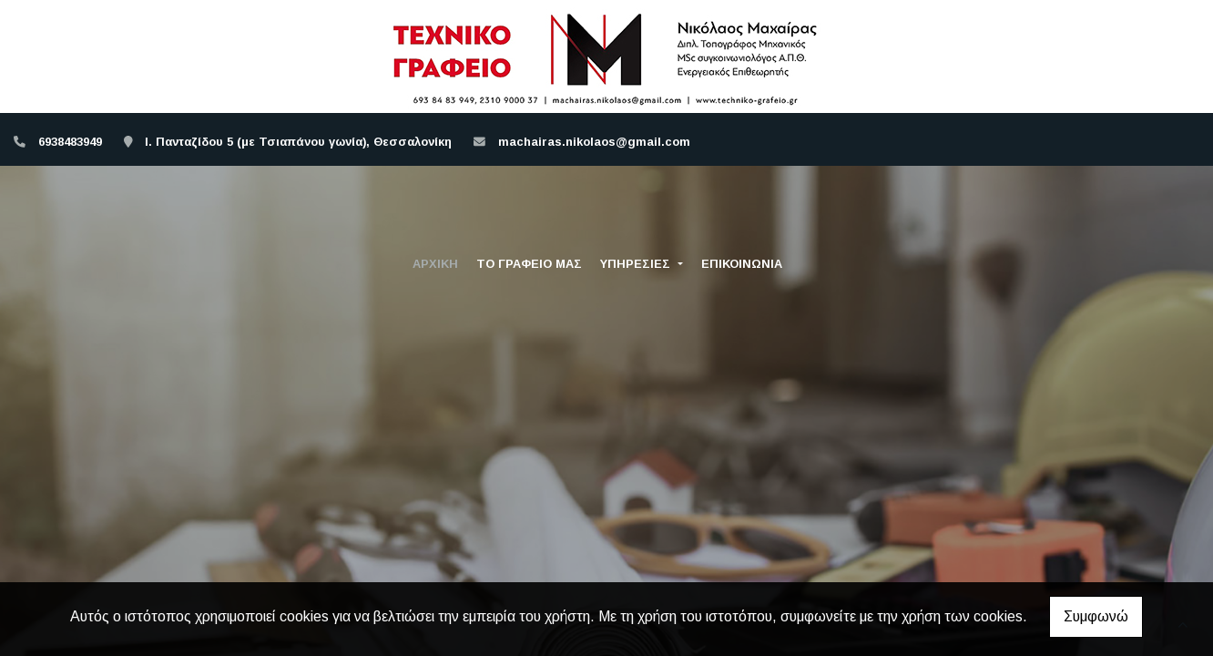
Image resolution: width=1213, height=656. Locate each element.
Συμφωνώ (1096, 616)
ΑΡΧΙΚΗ (435, 264)
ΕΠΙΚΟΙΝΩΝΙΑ (741, 264)
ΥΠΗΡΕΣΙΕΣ (637, 264)
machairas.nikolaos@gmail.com (594, 142)
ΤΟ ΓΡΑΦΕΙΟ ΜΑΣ (529, 264)
